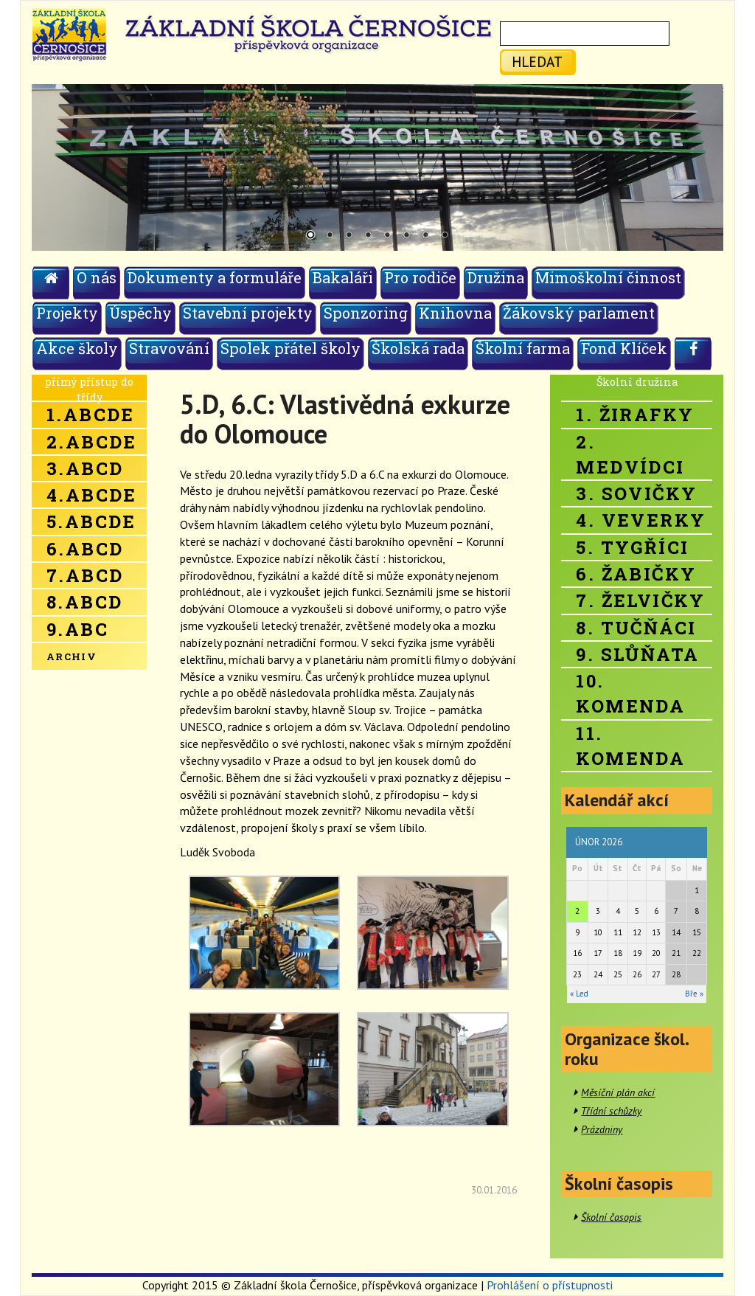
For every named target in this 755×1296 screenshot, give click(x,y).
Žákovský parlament (579, 312)
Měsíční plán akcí (618, 1092)
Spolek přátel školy (290, 348)
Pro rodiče (420, 277)
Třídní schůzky (611, 1110)
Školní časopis (611, 1217)
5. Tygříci (632, 547)
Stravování (169, 348)
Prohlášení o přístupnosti (550, 1285)
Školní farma (523, 348)
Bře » (694, 993)
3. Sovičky (636, 493)
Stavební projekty (248, 312)
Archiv (71, 656)
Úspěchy (140, 312)
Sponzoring (366, 312)
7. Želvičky (640, 600)
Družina (495, 277)
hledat (537, 61)
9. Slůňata (637, 654)
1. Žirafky (635, 414)
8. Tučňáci (636, 628)
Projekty (67, 312)
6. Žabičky (636, 574)
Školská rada (418, 348)
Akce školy (77, 348)
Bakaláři (343, 277)
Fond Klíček (624, 348)
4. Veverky (641, 520)
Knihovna (455, 312)
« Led (579, 993)
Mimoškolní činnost (608, 277)
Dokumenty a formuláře (215, 277)
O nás (96, 277)
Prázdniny (601, 1129)
